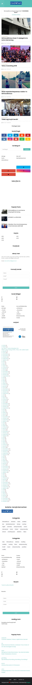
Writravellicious (5, 521)
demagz (3, 156)
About (15, 679)
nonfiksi (4, 549)
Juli (3, 361)
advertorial (5, 117)
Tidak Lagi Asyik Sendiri (10, 119)
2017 (4, 481)
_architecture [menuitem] (5, 559)
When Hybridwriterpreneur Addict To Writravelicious (14, 92)
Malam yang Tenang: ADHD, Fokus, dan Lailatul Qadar (15, 349)
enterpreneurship (24, 529)
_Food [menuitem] (3, 314)
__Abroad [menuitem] (4, 312)
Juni (4, 363)
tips (3, 524)
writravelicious (5, 160)
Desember (5, 354)
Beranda (4, 591)
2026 (4, 345)
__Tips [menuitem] (17, 312)
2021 (17, 236)
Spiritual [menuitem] (3, 317)
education (13, 521)
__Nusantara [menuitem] (19, 310)
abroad (4, 531)
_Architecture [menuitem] (19, 308)
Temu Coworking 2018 (9, 66)
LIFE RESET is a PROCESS (14, 217)
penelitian (24, 547)
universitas (9, 526)
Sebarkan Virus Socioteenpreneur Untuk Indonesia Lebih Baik (17, 225)
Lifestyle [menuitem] (18, 557)
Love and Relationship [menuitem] (21, 306)
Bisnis (15, 544)
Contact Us (21, 679)
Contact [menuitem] (18, 317)
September (5, 358)
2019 (17, 238)
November (5, 355)
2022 (3, 236)
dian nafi (5, 43)
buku (3, 541)
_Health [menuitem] (3, 315)
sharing (18, 524)
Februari (5, 367)
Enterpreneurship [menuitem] (20, 315)
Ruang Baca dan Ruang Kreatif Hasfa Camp (9, 623)
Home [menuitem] (3, 306)
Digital (3, 526)
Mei (4, 364)
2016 (4, 497)
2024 (4, 370)
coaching (24, 524)
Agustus (5, 360)
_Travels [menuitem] (3, 310)
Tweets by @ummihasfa (7, 585)
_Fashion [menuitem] (18, 314)
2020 (3, 238)
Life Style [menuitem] (4, 308)
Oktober (5, 357)
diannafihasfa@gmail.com (10, 261)
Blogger (28, 682)
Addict (3, 90)
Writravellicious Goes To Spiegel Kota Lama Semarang (15, 39)
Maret (4, 347)
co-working (5, 36)
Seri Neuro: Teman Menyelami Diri (10, 348)
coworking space (11, 531)
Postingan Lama (16, 126)
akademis (19, 531)
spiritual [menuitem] (3, 567)
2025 (4, 352)
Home (10, 679)
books (11, 529)
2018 (3, 240)
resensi (25, 526)
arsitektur (24, 521)
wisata (18, 521)
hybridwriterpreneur (21, 158)
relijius (24, 531)
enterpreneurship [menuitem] (20, 567)
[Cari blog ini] (12, 149)
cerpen (8, 547)
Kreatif (3, 547)
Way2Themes (15, 682)
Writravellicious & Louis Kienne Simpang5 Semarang (16, 211)
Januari (4, 351)
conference (5, 64)
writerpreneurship (18, 526)
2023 (4, 387)
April (4, 381)
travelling (23, 541)
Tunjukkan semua (16, 14)
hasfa (3, 158)
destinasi (17, 541)
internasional (5, 529)
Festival (16, 529)
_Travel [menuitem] (18, 559)
